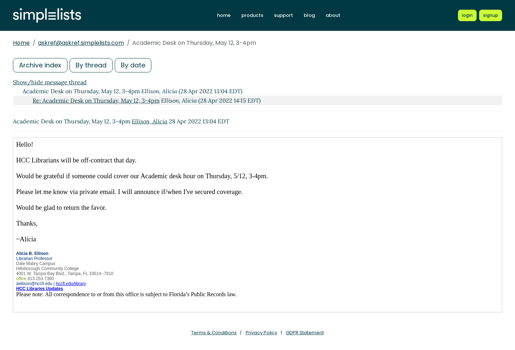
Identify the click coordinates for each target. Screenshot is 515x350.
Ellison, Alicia (149, 121)
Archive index (40, 65)
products (252, 15)
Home (21, 43)
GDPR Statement (305, 332)
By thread (91, 65)
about (333, 15)
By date (133, 65)
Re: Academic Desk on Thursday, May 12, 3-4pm (96, 100)
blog (309, 15)
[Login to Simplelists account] (467, 15)
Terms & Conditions (214, 332)
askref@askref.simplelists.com (81, 43)
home (224, 15)
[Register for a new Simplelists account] (490, 15)
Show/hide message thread (50, 82)
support (283, 15)
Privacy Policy (261, 332)
